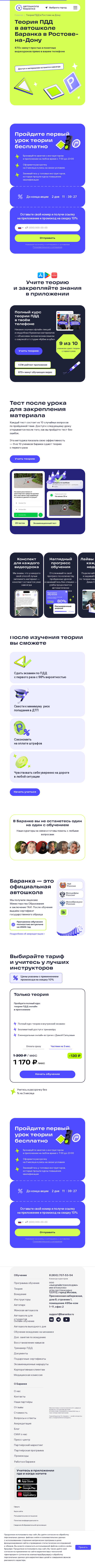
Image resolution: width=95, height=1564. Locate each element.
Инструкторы (22, 1299)
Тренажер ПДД (23, 1348)
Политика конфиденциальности (26, 1520)
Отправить (47, 238)
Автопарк (19, 1304)
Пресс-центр (22, 1439)
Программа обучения (26, 1283)
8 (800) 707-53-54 (61, 1275)
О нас (17, 1391)
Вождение (20, 1294)
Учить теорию (29, 351)
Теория (18, 1288)
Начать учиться (25, 792)
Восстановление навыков (29, 1342)
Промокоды (21, 1455)
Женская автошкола (26, 1310)
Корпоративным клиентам (29, 1369)
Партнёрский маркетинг (28, 1445)
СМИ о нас (20, 1434)
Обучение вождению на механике (34, 1331)
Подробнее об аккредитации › (27, 933)
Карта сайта (18, 1511)
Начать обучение (47, 1074)
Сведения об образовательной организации (30, 1525)
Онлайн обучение (24, 1321)
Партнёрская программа (29, 1450)
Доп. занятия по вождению (30, 1337)
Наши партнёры (23, 1401)
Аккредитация (22, 1423)
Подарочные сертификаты (30, 1358)
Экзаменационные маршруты (31, 1364)
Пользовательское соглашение (25, 1516)
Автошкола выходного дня (30, 1326)
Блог (17, 1428)
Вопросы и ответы (25, 1418)
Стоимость (21, 1412)
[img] (60, 1047)
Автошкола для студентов (23, 1317)
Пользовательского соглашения (47, 247)
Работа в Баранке (24, 1461)
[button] (58, 7)
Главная (19, 15)
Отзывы (18, 1407)
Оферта (17, 1507)
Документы (21, 1353)
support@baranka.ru (61, 1314)
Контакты (19, 1396)
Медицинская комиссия (28, 1375)
